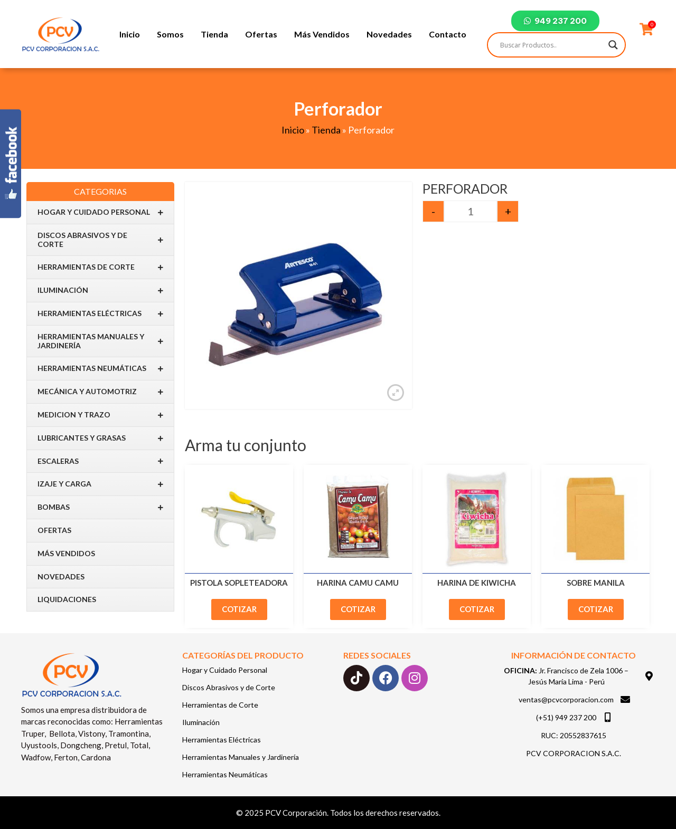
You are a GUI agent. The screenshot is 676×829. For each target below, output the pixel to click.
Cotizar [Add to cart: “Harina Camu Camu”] (358, 609)
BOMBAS (100, 507)
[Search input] (551, 44)
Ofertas (261, 34)
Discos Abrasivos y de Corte (100, 240)
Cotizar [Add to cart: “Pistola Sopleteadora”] (239, 609)
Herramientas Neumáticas (100, 368)
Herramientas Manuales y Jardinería (100, 341)
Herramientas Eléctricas (100, 314)
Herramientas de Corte (100, 267)
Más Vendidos (322, 34)
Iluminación (100, 290)
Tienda (214, 34)
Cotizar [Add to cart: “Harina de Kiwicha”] (476, 609)
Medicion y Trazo (100, 415)
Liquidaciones (66, 599)
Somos (170, 34)
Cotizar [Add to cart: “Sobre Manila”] (595, 609)
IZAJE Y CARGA (100, 484)
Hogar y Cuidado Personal (100, 212)
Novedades (389, 34)
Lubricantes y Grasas (100, 438)
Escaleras (100, 461)
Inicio (129, 34)
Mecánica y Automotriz (100, 392)
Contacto (447, 34)
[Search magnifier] (613, 44)
